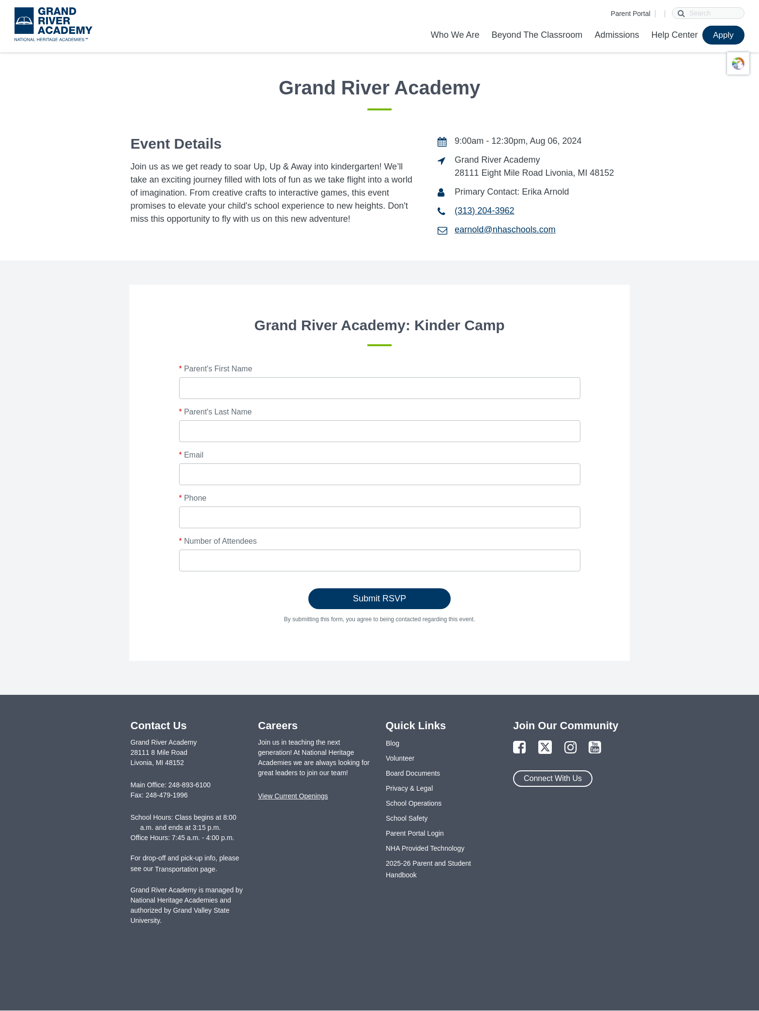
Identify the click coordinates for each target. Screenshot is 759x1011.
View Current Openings (293, 796)
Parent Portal (631, 13)
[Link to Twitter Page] (545, 747)
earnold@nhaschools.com (505, 229)
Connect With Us (553, 778)
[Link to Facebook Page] (519, 748)
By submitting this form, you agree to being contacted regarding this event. (379, 619)
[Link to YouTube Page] (595, 748)
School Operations (413, 803)
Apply (723, 35)
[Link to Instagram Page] (570, 748)
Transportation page (185, 869)
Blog (392, 743)
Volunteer (400, 758)
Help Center (674, 35)
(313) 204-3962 (484, 210)
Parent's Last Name (215, 412)
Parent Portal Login (415, 833)
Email (191, 455)
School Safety (406, 818)
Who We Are (455, 35)
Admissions (616, 35)
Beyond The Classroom (537, 35)
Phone (193, 498)
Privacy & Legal (409, 788)
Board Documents (413, 773)
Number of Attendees (218, 541)
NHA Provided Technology (425, 848)
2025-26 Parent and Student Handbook (428, 869)
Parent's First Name (216, 369)
